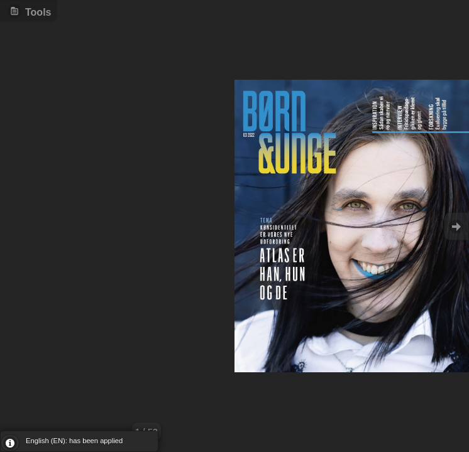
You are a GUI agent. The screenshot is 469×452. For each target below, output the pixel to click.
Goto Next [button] (456, 226)
